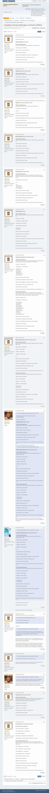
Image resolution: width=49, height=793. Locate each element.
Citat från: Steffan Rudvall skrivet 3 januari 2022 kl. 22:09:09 (27, 656)
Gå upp (5, 776)
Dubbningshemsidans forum (10, 5)
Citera (42, 64)
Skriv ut (43, 31)
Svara (39, 31)
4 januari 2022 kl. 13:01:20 (19, 721)
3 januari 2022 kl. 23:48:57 (19, 674)
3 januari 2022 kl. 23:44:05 (19, 653)
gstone (7, 527)
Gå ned (5, 31)
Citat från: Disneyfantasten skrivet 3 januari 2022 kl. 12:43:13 (27, 530)
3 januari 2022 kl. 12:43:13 (19, 337)
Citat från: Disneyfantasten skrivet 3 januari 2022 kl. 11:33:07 (27, 413)
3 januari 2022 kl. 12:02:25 (19, 100)
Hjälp (36, 790)
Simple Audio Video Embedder (7, 791)
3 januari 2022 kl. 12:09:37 (19, 134)
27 (14, 31)
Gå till (30, 783)
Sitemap (13, 791)
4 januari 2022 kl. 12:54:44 (19, 692)
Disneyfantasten (9, 35)
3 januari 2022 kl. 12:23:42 (19, 209)
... (13, 31)
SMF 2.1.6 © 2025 (5, 790)
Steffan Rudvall (9, 410)
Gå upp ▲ (45, 790)
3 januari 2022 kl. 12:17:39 (19, 169)
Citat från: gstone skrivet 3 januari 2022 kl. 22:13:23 (26, 617)
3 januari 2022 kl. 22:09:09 (19, 410)
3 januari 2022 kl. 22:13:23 (19, 527)
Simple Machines (11, 790)
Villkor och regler (40, 790)
